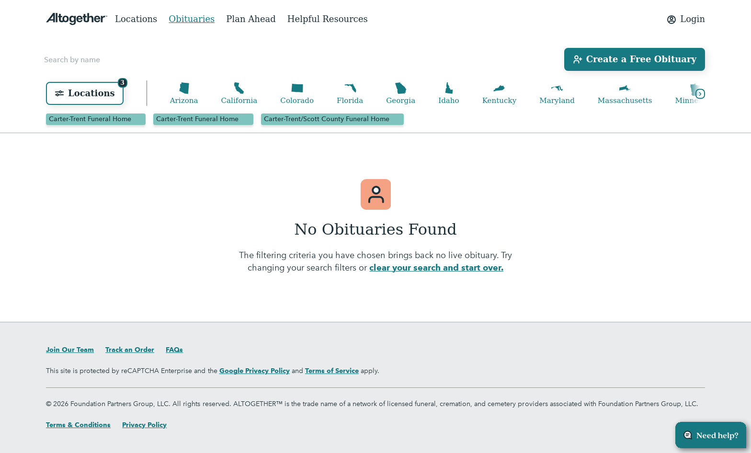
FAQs (174, 349)
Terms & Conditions (78, 425)
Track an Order (129, 349)
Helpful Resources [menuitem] (327, 19)
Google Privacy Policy (254, 370)
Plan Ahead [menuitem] (251, 19)
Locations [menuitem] (136, 19)
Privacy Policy (144, 425)
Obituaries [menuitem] (192, 19)
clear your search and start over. (436, 269)
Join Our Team (70, 349)
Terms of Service (332, 370)
